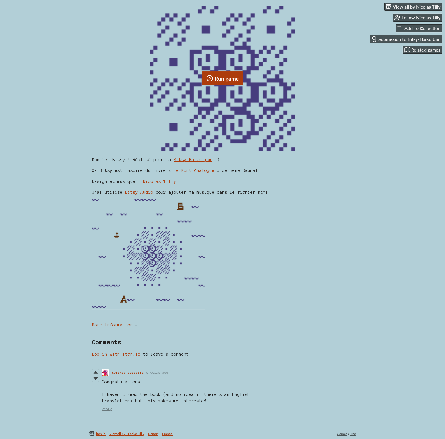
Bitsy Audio (139, 192)
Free (353, 434)
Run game (222, 78)
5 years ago (157, 372)
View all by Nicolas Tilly (126, 434)
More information (115, 325)
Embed (167, 434)
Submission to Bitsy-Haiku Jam (405, 39)
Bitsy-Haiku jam (193, 159)
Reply (107, 409)
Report (153, 434)
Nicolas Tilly (159, 181)
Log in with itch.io (116, 354)
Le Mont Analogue (194, 170)
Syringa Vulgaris (128, 372)
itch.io (101, 434)
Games (342, 434)
